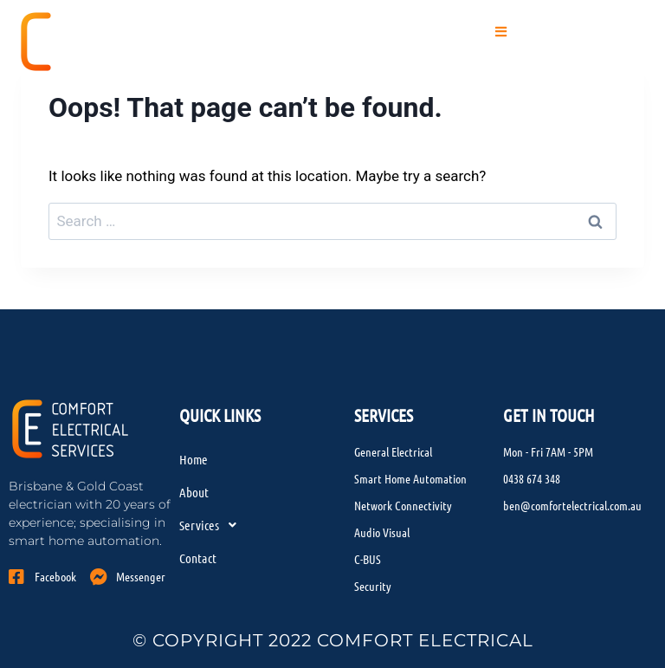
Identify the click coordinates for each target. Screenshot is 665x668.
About (194, 492)
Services (212, 525)
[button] (501, 32)
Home (193, 459)
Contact (197, 558)
